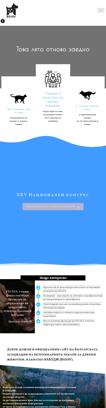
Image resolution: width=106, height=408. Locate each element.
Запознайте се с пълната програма (53, 202)
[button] (20, 321)
